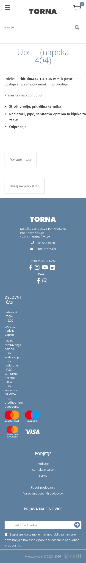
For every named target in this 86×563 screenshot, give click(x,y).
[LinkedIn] (53, 268)
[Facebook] (32, 268)
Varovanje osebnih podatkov (43, 493)
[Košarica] (77, 8)
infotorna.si (46, 249)
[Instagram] (38, 268)
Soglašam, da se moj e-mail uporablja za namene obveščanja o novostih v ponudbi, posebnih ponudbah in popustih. (42, 539)
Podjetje (43, 464)
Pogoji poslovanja (43, 487)
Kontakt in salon (43, 469)
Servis (43, 475)
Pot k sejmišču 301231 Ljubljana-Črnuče (35, 235)
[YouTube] (46, 268)
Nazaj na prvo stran (24, 186)
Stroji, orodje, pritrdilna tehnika (35, 106)
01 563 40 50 (46, 243)
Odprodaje (18, 126)
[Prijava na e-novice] (77, 525)
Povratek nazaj (20, 159)
